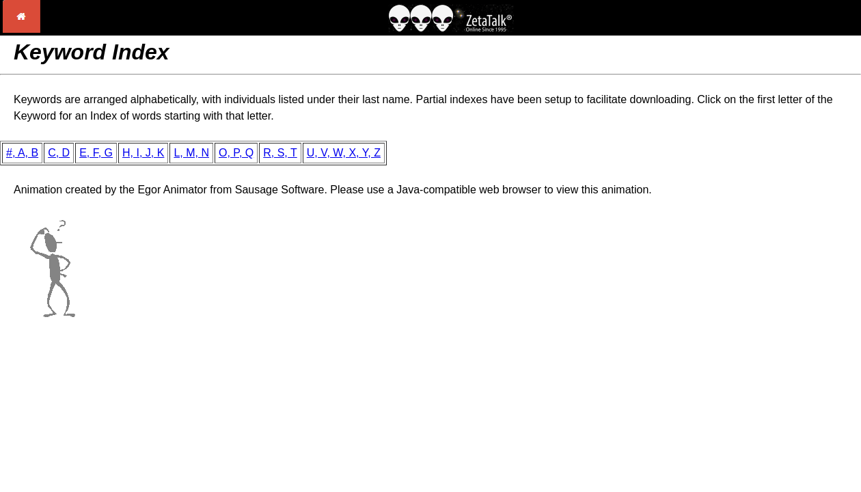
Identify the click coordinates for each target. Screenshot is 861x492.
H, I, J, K (143, 153)
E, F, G (96, 153)
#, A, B (22, 153)
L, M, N (191, 153)
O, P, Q (236, 153)
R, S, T (280, 153)
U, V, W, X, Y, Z (344, 153)
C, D (59, 153)
